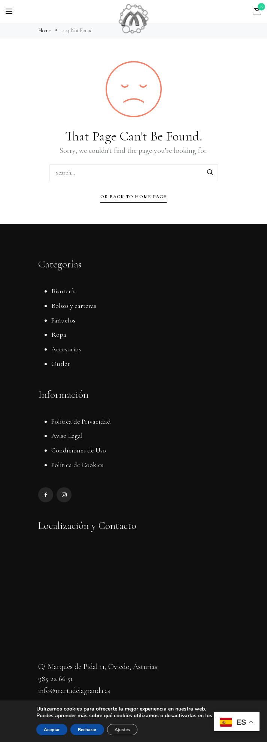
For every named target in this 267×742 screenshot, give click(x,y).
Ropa (58, 334)
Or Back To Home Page (133, 197)
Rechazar (87, 730)
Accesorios (66, 349)
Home (45, 30)
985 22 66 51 (55, 678)
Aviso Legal (67, 435)
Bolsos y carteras (73, 306)
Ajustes (122, 730)
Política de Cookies (77, 465)
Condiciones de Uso (78, 450)
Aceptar (52, 730)
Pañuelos (63, 320)
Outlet (60, 364)
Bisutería (63, 291)
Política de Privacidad (81, 421)
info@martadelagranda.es (74, 690)
